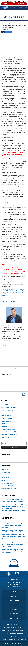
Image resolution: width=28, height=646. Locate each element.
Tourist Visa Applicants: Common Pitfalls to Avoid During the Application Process (13, 505)
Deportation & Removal (21, 290)
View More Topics (6, 437)
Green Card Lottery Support (9, 488)
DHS (2, 292)
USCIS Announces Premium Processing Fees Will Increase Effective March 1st (12, 531)
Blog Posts (14, 618)
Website (14, 596)
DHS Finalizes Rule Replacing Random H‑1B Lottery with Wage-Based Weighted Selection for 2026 (12, 550)
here (13, 279)
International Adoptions (8, 486)
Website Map (14, 613)
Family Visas (9, 292)
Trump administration (9, 429)
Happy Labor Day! (6, 508)
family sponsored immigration (9, 342)
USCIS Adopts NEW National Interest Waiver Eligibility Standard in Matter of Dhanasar (12, 501)
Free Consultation (8, 413)
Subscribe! (14, 369)
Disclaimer (14, 605)
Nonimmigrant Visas (8, 432)
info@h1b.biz (16, 586)
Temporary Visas (6, 472)
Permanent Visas (6, 475)
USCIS (4, 423)
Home (4, 11)
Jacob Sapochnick (6, 325)
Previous (4, 301)
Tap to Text (21, 3)
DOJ (5, 292)
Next (14, 301)
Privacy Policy (14, 600)
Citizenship (4, 480)
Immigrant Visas (7, 418)
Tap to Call (7, 3)
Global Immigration (11, 293)
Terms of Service (16, 624)
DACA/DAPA (16, 289)
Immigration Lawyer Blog (8, 458)
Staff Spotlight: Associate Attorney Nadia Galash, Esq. (13, 511)
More (24, 11)
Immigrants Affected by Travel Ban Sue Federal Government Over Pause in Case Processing (13, 536)
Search (14, 447)
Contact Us (14, 11)
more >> (3, 345)
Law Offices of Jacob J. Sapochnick (18, 639)
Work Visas (6, 415)
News (17, 293)
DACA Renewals (9, 289)
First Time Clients (16, 292)
